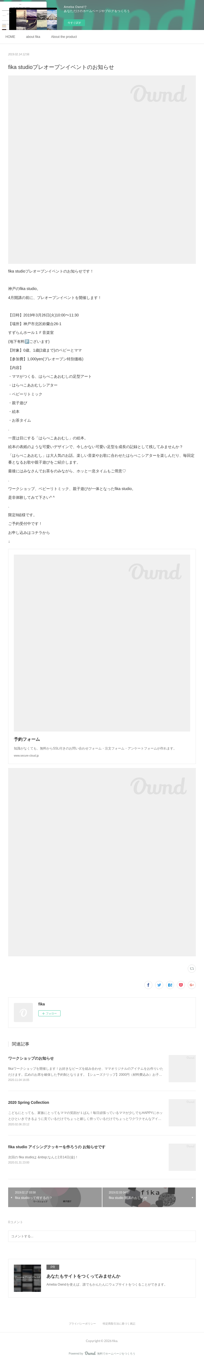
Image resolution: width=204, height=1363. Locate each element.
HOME (10, 37)
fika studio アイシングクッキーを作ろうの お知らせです (56, 1147)
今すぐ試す (74, 22)
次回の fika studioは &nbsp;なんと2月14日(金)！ (43, 1157)
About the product (64, 37)
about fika (33, 37)
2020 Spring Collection (28, 1102)
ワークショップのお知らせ (31, 1058)
